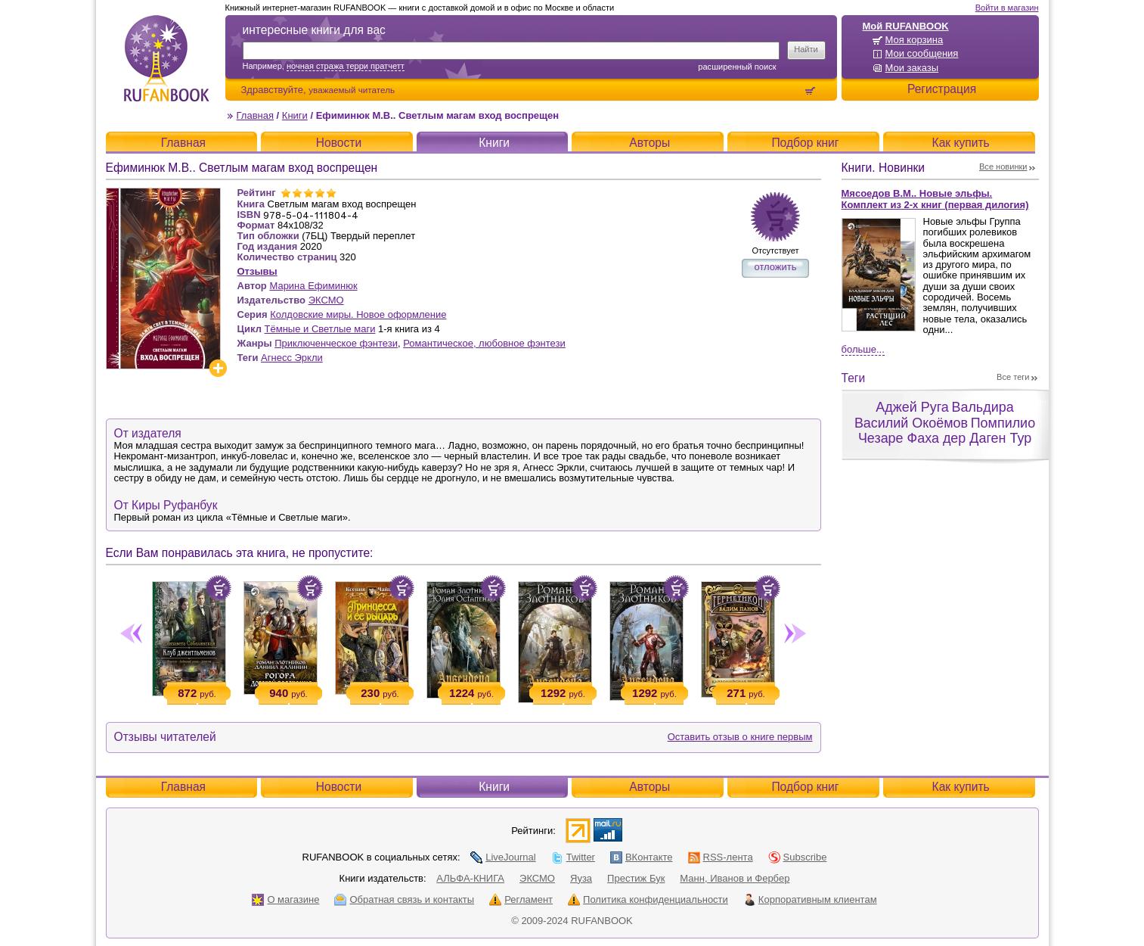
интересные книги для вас (314, 29)
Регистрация (941, 88)
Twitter (573, 857)
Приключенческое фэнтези (336, 343)
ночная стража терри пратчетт (346, 65)
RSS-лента (720, 857)
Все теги (1013, 376)
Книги (295, 115)
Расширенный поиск (737, 66)
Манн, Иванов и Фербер (734, 878)
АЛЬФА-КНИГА (470, 878)
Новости (338, 142)
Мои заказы (912, 67)
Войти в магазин (1007, 7)
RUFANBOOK (166, 58)
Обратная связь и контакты (404, 899)
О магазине (285, 899)
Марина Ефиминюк (313, 285)
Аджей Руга (912, 407)
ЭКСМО (326, 300)
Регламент (521, 899)
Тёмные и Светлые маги (320, 329)
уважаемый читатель (351, 90)
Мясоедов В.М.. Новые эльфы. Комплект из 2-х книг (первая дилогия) (935, 199)
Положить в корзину (218, 588)
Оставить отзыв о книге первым (740, 736)
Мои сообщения (922, 53)
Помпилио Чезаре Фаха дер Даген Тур (946, 431)
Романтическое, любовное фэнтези (484, 343)
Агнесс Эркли (292, 357)
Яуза (581, 878)
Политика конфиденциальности (648, 899)
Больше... (863, 349)
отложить (775, 266)
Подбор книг (805, 142)
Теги (854, 378)
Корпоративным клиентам (810, 899)
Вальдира (982, 407)
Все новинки (1003, 166)
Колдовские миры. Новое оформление (358, 314)
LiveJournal (503, 857)
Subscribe (797, 857)
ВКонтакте (641, 857)
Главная (255, 115)
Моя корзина (914, 39)
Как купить (961, 142)
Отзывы (257, 271)
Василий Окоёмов (911, 423)
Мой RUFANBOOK (906, 26)
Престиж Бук (636, 878)
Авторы (649, 142)
